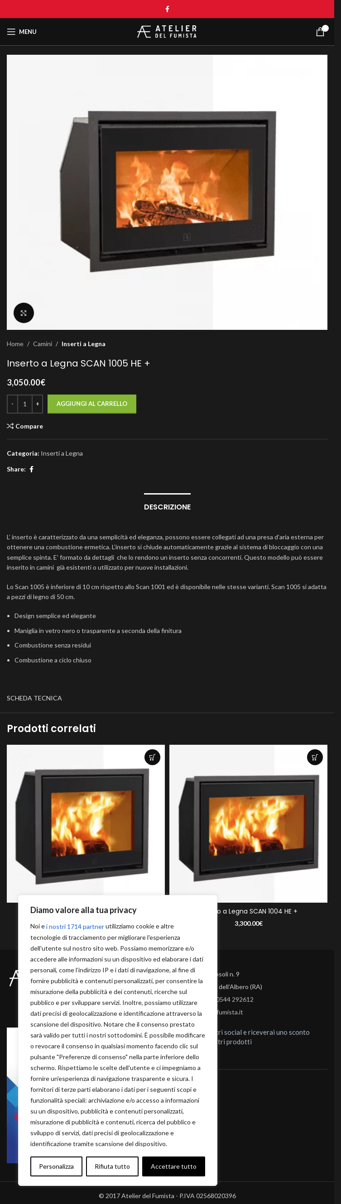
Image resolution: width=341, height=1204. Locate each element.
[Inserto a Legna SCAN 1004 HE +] (248, 824)
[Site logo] (167, 31)
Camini (42, 343)
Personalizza (56, 1166)
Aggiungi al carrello (92, 404)
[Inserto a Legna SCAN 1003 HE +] (86, 824)
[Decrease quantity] (12, 404)
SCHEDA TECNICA (34, 698)
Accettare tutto (174, 1166)
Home (15, 343)
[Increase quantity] (37, 404)
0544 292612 (235, 999)
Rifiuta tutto (112, 1166)
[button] (152, 757)
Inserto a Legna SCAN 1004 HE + (248, 911)
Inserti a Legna (84, 343)
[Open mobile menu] (21, 32)
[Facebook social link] (167, 9)
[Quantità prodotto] (25, 404)
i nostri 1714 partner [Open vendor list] (75, 926)
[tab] (167, 506)
